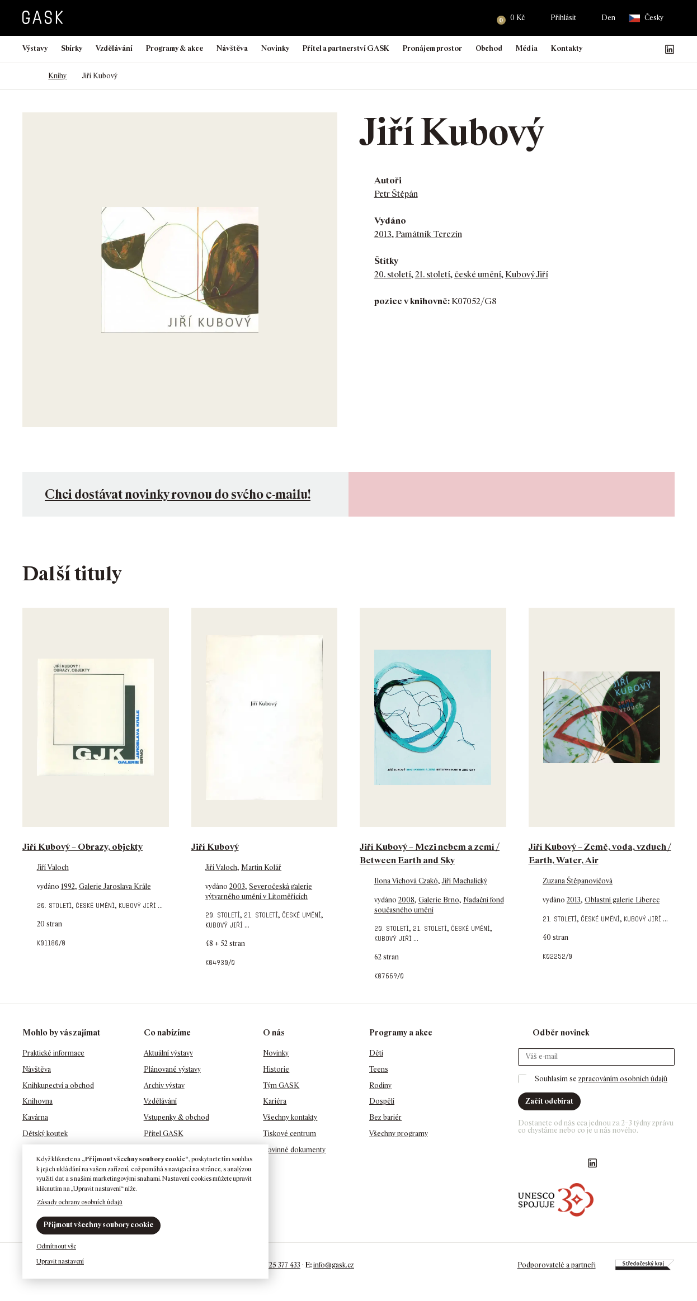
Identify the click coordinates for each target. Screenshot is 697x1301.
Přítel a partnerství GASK (346, 48)
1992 (68, 886)
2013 (383, 234)
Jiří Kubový (215, 846)
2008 (406, 900)
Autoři (388, 180)
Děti (376, 1053)
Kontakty (566, 48)
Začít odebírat (549, 1101)
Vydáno (390, 220)
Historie (276, 1069)
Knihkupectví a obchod (58, 1085)
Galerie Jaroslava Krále (115, 886)
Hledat (474, 18)
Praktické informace (53, 1053)
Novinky (275, 48)
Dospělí (381, 1101)
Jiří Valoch (53, 867)
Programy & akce (174, 48)
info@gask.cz (333, 1265)
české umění (477, 274)
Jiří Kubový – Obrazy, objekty (82, 846)
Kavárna (35, 1117)
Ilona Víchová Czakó (406, 881)
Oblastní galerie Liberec (622, 900)
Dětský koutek (45, 1133)
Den (608, 17)
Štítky (386, 261)
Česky (646, 18)
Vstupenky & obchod (176, 1117)
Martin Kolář (261, 867)
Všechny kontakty (290, 1117)
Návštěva (232, 48)
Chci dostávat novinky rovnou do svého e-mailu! (177, 494)
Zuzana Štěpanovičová (578, 881)
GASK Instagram (634, 49)
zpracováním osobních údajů (622, 1079)
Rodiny (380, 1085)
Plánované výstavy (172, 1069)
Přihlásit (563, 17)
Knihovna (37, 1101)
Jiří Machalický (464, 881)
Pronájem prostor (432, 48)
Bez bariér (385, 1117)
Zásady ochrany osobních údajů (80, 1202)
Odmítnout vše (56, 1246)
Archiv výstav (164, 1085)
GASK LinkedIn (670, 49)
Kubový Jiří (526, 274)
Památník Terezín (428, 234)
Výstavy (35, 48)
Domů (27, 76)
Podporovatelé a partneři (556, 1265)
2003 (237, 886)
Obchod (488, 48)
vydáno (49, 886)
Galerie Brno (438, 900)
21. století (432, 274)
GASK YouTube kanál (652, 49)
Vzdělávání (114, 48)
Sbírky (71, 48)
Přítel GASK (163, 1133)
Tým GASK (281, 1085)
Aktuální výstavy (168, 1053)
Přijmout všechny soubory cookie (98, 1224)
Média (527, 48)
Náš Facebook (616, 49)
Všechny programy (398, 1133)
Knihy (57, 76)
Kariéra (274, 1101)
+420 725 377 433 (274, 1265)
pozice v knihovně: (412, 301)
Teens (378, 1069)
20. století (392, 274)
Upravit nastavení (60, 1261)
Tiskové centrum (289, 1133)
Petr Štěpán (396, 193)
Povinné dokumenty (294, 1150)
